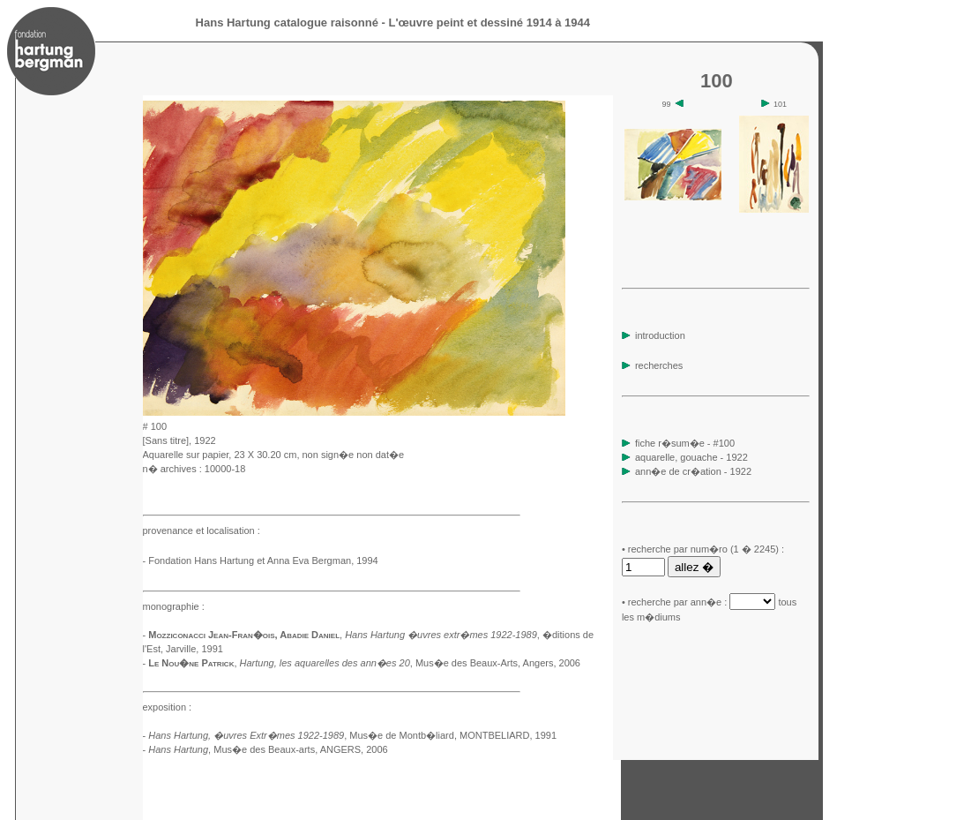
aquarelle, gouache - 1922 (691, 457)
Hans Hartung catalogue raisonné (287, 22)
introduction (653, 335)
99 (673, 104)
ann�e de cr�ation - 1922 (693, 471)
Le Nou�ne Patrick (191, 663)
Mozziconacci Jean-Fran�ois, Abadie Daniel (244, 634)
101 (774, 104)
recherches (652, 365)
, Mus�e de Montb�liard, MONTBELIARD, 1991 (352, 735)
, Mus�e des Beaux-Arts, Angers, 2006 (410, 663)
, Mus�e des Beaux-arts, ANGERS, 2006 (267, 749)
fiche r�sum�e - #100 (683, 443)
